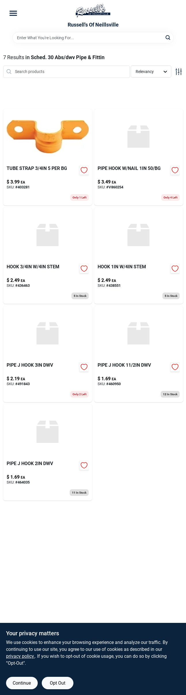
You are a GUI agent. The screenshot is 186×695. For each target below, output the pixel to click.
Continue (22, 683)
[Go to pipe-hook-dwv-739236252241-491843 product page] (47, 354)
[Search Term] (93, 38)
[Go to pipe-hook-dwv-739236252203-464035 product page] (47, 452)
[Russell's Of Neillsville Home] (93, 11)
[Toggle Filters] (178, 71)
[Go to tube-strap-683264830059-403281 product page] (47, 157)
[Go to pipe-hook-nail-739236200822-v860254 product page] (138, 157)
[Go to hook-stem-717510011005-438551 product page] (138, 255)
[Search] (168, 37)
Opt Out (57, 683)
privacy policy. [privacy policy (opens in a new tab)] (20, 656)
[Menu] (13, 13)
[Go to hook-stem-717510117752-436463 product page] (47, 255)
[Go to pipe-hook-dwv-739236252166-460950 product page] (138, 354)
